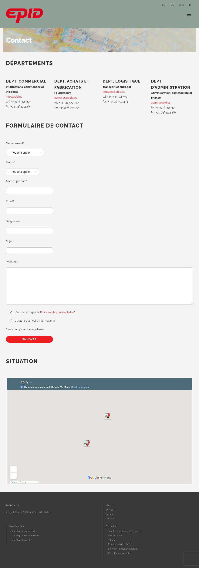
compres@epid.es (65, 97)
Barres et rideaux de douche (122, 548)
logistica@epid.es (114, 91)
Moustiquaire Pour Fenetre (24, 535)
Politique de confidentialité (57, 312)
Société (110, 514)
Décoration (111, 526)
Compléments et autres (120, 553)
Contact (110, 518)
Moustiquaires (16, 526)
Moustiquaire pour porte (23, 531)
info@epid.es (14, 96)
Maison (109, 505)
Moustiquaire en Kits (21, 540)
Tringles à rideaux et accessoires (124, 531)
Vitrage (111, 540)
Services (110, 509)
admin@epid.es (160, 102)
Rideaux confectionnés (119, 544)
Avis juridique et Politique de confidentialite (28, 512)
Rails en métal (115, 535)
